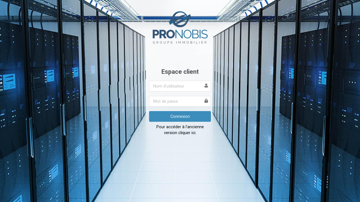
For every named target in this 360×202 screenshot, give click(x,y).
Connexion (180, 116)
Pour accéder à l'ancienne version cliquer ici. (180, 130)
